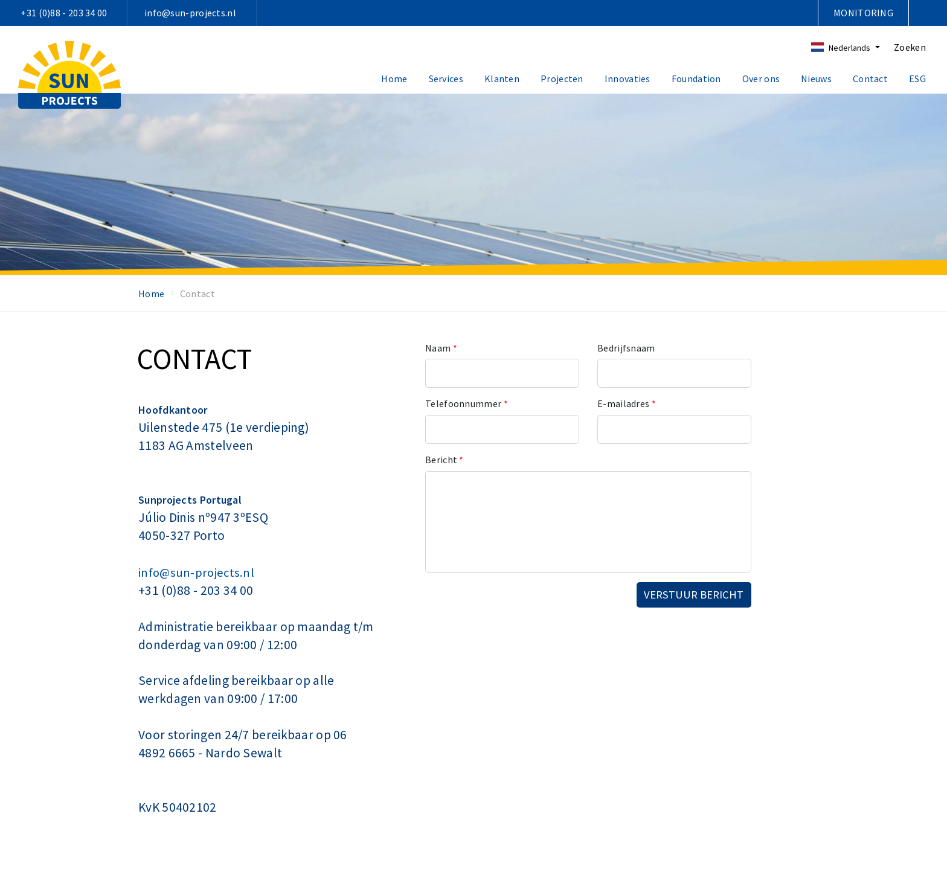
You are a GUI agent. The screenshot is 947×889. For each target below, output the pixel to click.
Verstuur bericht (693, 595)
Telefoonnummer (466, 403)
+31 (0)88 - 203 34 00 (64, 13)
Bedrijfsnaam (626, 348)
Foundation (696, 78)
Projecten (562, 78)
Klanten (501, 78)
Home (394, 78)
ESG (917, 78)
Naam (441, 348)
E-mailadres (626, 403)
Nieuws (816, 78)
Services (446, 78)
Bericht (444, 460)
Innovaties (627, 78)
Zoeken (910, 47)
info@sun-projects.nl (190, 13)
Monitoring (863, 13)
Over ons (761, 78)
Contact (870, 78)
